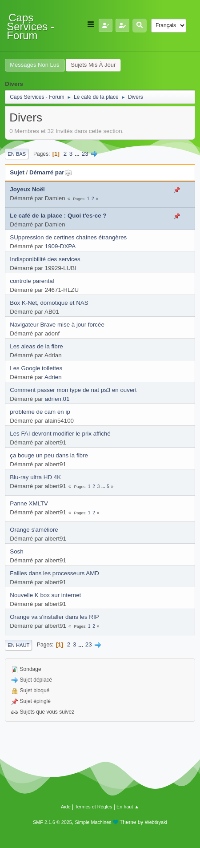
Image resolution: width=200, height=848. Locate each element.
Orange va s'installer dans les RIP (54, 617)
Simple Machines (93, 822)
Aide (66, 806)
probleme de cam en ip (40, 411)
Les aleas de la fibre (36, 346)
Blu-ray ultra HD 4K (35, 477)
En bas (17, 154)
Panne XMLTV (29, 503)
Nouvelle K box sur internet (45, 595)
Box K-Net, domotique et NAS (49, 302)
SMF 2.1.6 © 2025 (52, 822)
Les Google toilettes (36, 368)
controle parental (32, 281)
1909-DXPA (60, 246)
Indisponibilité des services (45, 259)
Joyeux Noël (27, 189)
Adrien (53, 377)
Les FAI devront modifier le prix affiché (60, 433)
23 (85, 153)
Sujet (17, 172)
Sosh (16, 551)
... (78, 153)
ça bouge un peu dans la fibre (49, 455)
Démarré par (50, 172)
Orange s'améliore (34, 529)
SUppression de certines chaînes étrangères (68, 237)
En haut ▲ (127, 806)
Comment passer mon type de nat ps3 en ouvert (73, 390)
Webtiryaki (156, 822)
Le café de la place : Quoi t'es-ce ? (58, 215)
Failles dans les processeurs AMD (54, 573)
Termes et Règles (93, 806)
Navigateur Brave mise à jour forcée (57, 324)
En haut (18, 645)
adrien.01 (57, 399)
